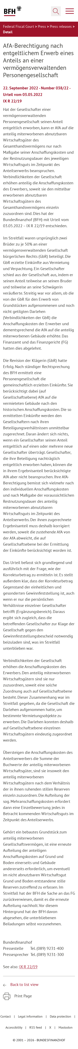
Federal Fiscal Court (19, 26)
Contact (6, 1016)
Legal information (30, 1016)
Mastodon (66, 1027)
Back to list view (23, 984)
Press (42, 26)
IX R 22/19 (28, 966)
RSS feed (36, 1027)
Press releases (61, 26)
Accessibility (14, 1027)
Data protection (61, 1016)
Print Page (22, 996)
